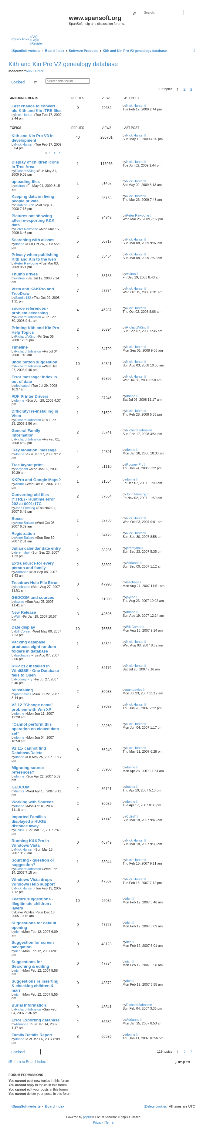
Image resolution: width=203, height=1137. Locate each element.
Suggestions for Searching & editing (30, 964)
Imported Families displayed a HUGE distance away (29, 821)
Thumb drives (25, 274)
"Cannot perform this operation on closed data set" (35, 729)
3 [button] (191, 89)
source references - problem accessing (30, 310)
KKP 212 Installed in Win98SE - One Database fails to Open (35, 670)
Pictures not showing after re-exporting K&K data (33, 220)
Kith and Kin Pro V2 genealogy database (63, 64)
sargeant (21, 469)
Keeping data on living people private (33, 198)
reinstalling (22, 690)
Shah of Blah (24, 205)
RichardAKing (25, 171)
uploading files (26, 181)
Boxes (18, 518)
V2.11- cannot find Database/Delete (29, 750)
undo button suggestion (34, 362)
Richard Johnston (28, 317)
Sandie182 (23, 297)
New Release (24, 612)
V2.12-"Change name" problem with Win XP (32, 707)
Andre (19, 484)
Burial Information (29, 1005)
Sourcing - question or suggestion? (33, 862)
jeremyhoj (22, 552)
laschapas (22, 587)
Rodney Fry (135, 464)
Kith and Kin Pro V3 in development (32, 138)
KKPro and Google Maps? (36, 479)
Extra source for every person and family (33, 565)
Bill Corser (23, 631)
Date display (23, 627)
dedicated (22, 385)
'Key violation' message (34, 450)
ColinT (20, 830)
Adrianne (22, 572)
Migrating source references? (28, 769)
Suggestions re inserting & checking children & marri (35, 986)
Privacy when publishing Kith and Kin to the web (35, 256)
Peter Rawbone (26, 229)
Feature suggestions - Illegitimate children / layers (32, 903)
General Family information (26, 432)
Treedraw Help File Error (35, 582)
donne (20, 244)
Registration (23, 533)
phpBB (87, 1117)
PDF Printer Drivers (30, 396)
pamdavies (23, 694)
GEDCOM (20, 787)
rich (129, 898)
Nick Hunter (34, 71)
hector (20, 791)
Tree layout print (27, 465)
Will (18, 616)
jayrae (19, 601)
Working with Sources (32, 802)
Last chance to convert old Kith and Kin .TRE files (37, 108)
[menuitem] (34, 37)
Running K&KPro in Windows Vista (30, 843)
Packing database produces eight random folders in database (34, 646)
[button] (196, 89)
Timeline (20, 347)
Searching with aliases (33, 240)
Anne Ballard (24, 523)
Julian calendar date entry (36, 548)
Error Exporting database (35, 1020)
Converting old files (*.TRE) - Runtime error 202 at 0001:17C (33, 499)
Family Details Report (32, 1035)
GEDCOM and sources (33, 597)
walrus (20, 185)
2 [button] (184, 89)
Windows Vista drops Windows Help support (33, 881)
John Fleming (25, 508)
